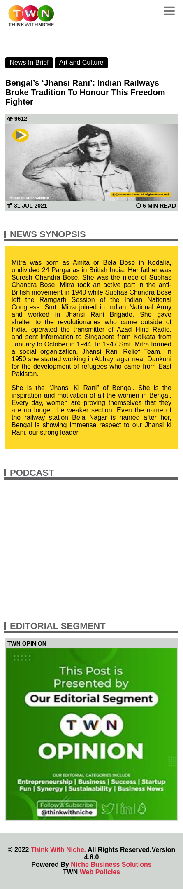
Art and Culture (81, 62)
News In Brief (29, 62)
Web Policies (100, 871)
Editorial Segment (58, 626)
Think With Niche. (58, 849)
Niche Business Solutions (111, 864)
